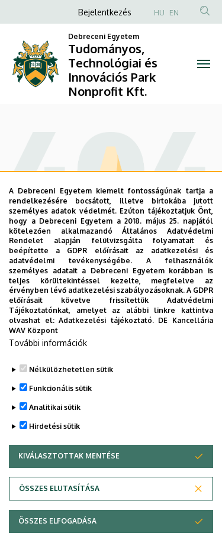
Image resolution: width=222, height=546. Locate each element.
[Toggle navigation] (204, 64)
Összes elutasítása (59, 515)
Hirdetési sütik (54, 453)
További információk (48, 370)
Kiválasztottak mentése (69, 483)
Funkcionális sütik (60, 415)
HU (159, 12)
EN (174, 12)
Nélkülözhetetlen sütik (71, 396)
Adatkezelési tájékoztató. (106, 347)
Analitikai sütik (55, 434)
